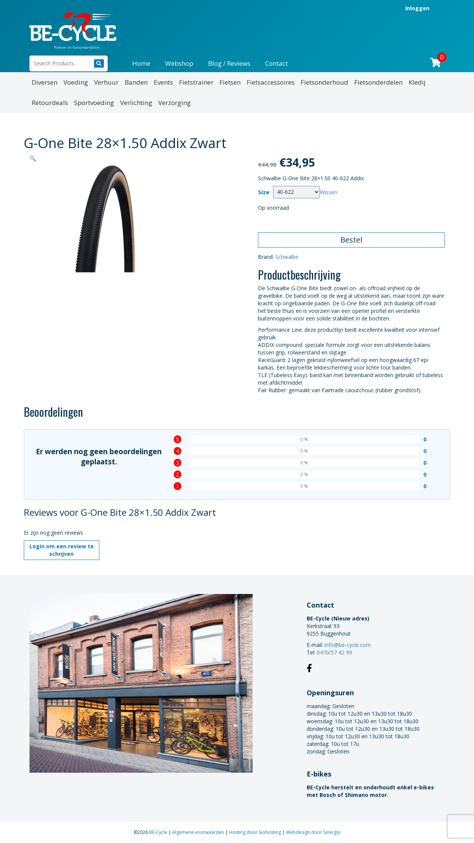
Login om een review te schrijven (61, 550)
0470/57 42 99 (334, 652)
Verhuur (106, 82)
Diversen (44, 82)
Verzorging (174, 102)
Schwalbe (286, 256)
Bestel (351, 240)
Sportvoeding (94, 102)
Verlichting (136, 102)
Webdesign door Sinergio (313, 832)
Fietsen (230, 82)
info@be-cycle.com (347, 644)
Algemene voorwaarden (198, 832)
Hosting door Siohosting (255, 832)
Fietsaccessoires (271, 82)
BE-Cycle (158, 832)
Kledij (417, 82)
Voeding (75, 82)
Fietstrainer (196, 82)
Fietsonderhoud (324, 82)
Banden (136, 82)
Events (163, 82)
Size (263, 192)
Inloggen (417, 8)
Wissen (328, 191)
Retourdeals (50, 102)
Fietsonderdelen (378, 82)
